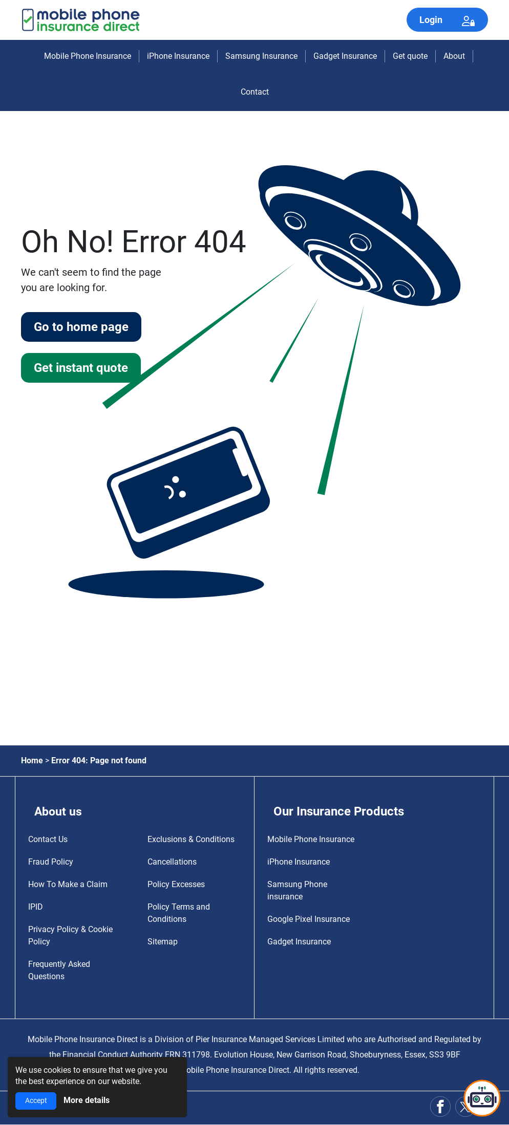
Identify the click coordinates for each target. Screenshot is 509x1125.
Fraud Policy (50, 862)
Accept (36, 1100)
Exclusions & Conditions (191, 839)
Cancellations (172, 862)
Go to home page (82, 327)
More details (86, 1100)
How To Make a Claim (68, 884)
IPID (35, 907)
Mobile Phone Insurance (87, 56)
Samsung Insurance (261, 56)
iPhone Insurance (178, 56)
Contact (255, 92)
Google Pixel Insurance (308, 919)
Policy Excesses (176, 884)
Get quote (410, 56)
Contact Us (48, 839)
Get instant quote (83, 369)
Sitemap (162, 941)
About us (58, 811)
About (454, 56)
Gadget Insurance (345, 56)
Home (32, 760)
